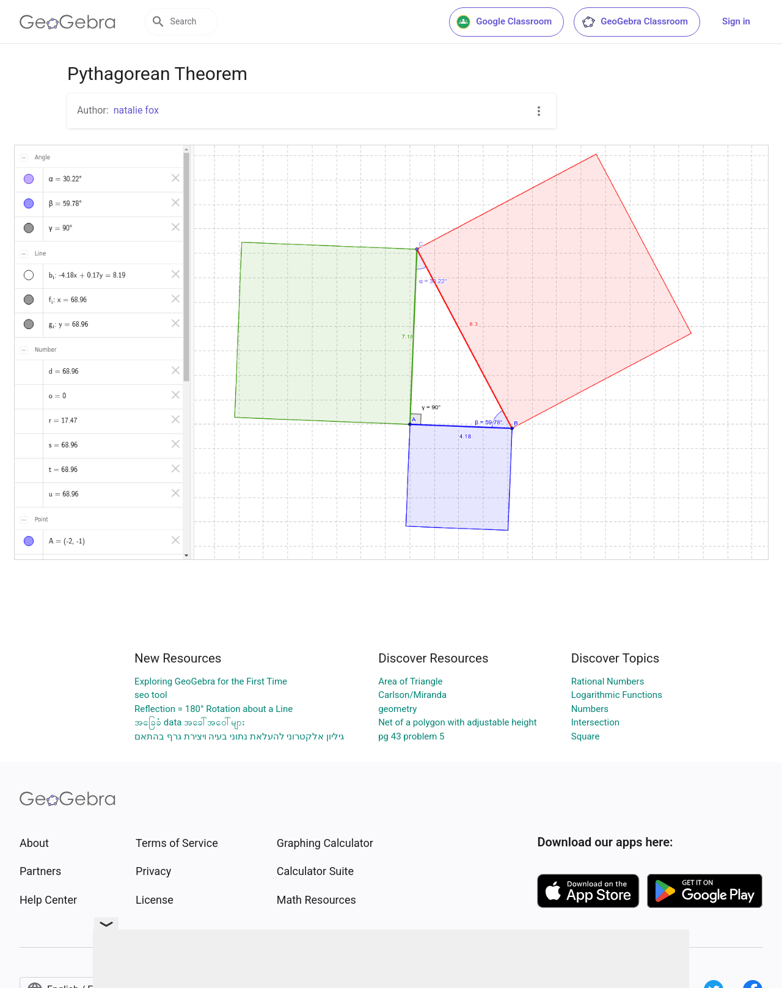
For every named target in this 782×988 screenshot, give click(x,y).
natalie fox (136, 110)
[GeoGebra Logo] (67, 22)
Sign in (736, 21)
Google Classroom (504, 22)
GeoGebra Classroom (634, 22)
